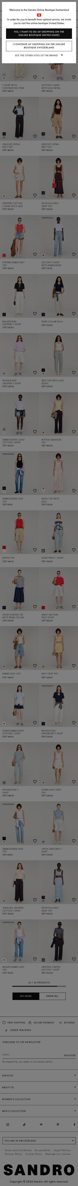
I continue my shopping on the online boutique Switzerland (39, 46)
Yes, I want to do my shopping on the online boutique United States (39, 34)
